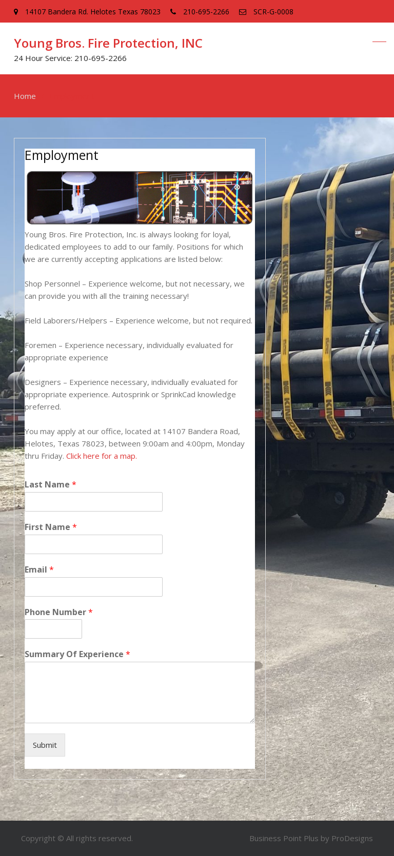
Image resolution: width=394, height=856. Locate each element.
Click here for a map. (101, 456)
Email (39, 569)
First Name (51, 527)
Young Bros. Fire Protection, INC (108, 42)
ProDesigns (352, 838)
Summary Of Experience (77, 654)
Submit (45, 745)
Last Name (50, 484)
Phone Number (59, 612)
